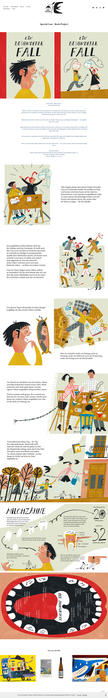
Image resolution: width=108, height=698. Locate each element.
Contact (28, 7)
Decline (85, 695)
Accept (79, 695)
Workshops (6, 9)
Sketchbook (14, 7)
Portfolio (6, 7)
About (22, 7)
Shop (13, 9)
